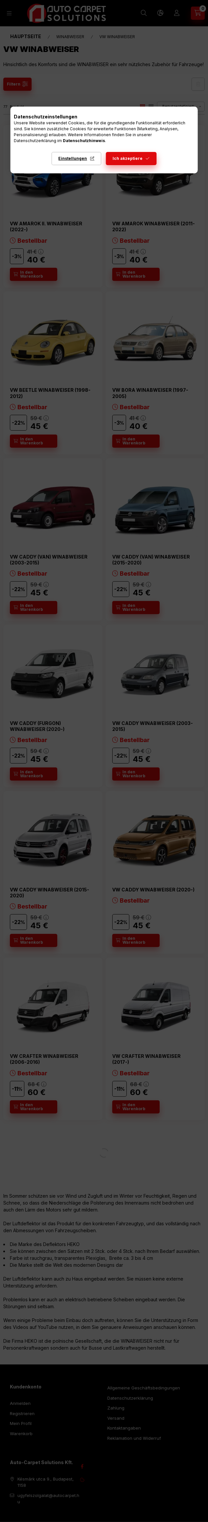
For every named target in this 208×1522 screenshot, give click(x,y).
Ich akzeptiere (128, 158)
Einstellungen (72, 158)
